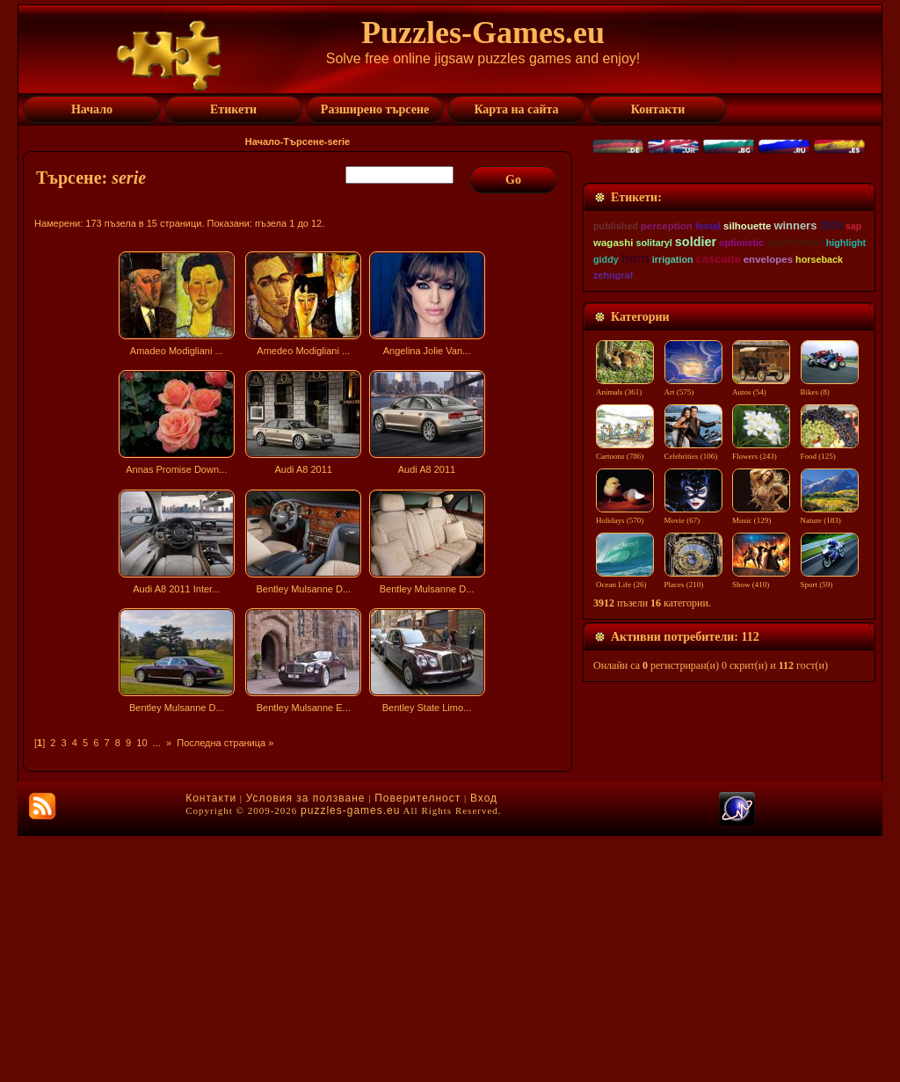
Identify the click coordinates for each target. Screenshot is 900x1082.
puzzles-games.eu (350, 1056)
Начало (262, 141)
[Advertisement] (299, 874)
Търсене (303, 141)
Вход (483, 1044)
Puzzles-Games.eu (483, 32)
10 (141, 742)
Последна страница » (225, 742)
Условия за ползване (306, 1044)
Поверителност (417, 1044)
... (157, 742)
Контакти (210, 1044)
